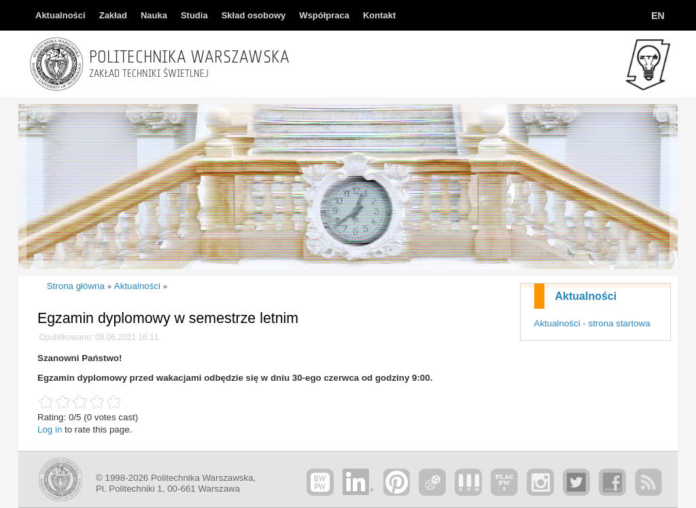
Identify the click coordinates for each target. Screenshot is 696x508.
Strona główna (76, 286)
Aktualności (586, 296)
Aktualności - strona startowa (592, 323)
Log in (49, 429)
